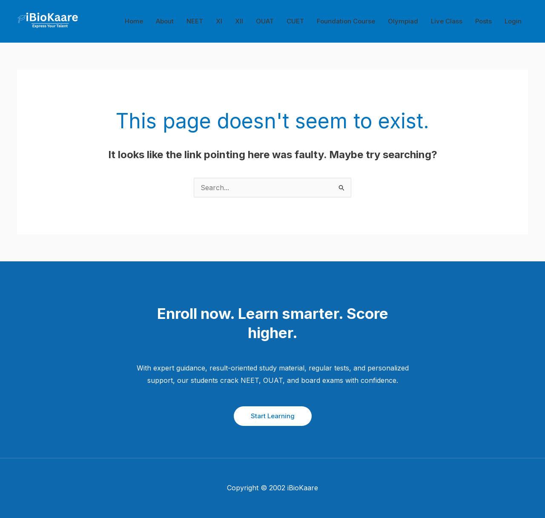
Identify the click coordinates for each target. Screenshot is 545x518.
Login (513, 21)
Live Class (446, 21)
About (165, 21)
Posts (483, 21)
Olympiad (403, 21)
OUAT (265, 21)
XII (239, 21)
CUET (295, 21)
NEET (194, 21)
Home (134, 21)
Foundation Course (346, 21)
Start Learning (273, 416)
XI (219, 21)
